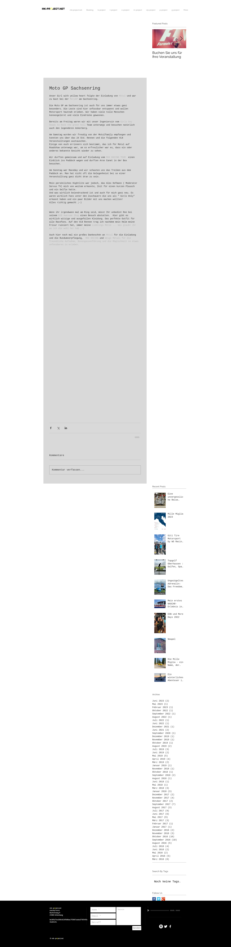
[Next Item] (181, 38)
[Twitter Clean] (166, 926)
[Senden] (136, 928)
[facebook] (170, 926)
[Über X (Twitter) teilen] (58, 427)
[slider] (186, 910)
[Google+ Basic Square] (163, 899)
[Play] (149, 910)
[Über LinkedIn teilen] (65, 427)
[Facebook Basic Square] (154, 899)
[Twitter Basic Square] (158, 899)
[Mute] (182, 910)
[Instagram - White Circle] (161, 926)
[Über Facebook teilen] (50, 427)
